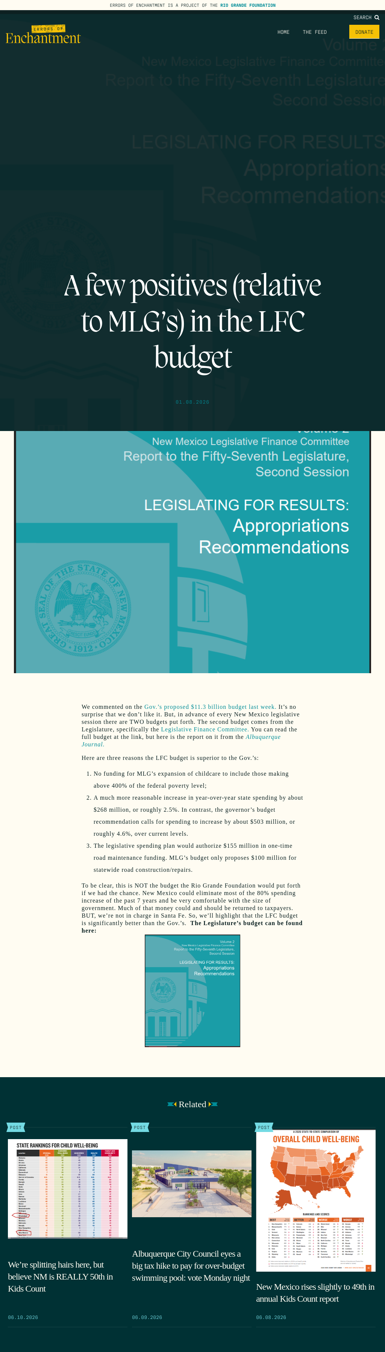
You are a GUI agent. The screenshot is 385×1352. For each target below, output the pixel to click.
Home (283, 31)
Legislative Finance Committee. (205, 729)
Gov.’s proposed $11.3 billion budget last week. (209, 707)
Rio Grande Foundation (248, 5)
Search (366, 17)
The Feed (315, 31)
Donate (364, 31)
